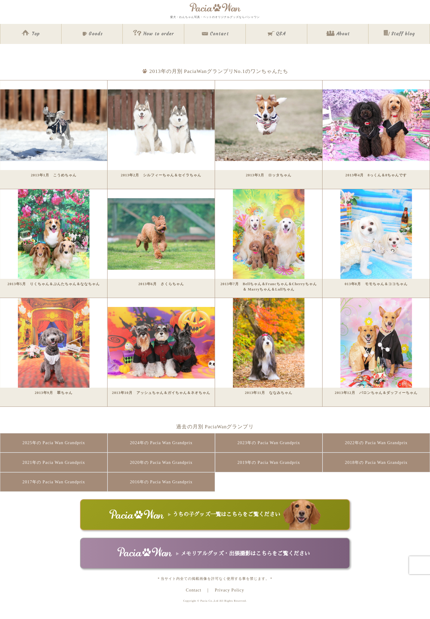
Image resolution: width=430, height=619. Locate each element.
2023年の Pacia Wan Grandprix (268, 442)
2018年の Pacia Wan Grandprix (376, 462)
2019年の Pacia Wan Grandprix (268, 462)
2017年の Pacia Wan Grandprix (53, 481)
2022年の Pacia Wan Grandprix (376, 442)
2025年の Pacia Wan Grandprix (53, 442)
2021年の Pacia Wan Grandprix (53, 462)
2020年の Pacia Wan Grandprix (161, 462)
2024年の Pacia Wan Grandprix (161, 442)
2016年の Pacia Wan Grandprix (161, 481)
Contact (193, 590)
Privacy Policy (229, 590)
